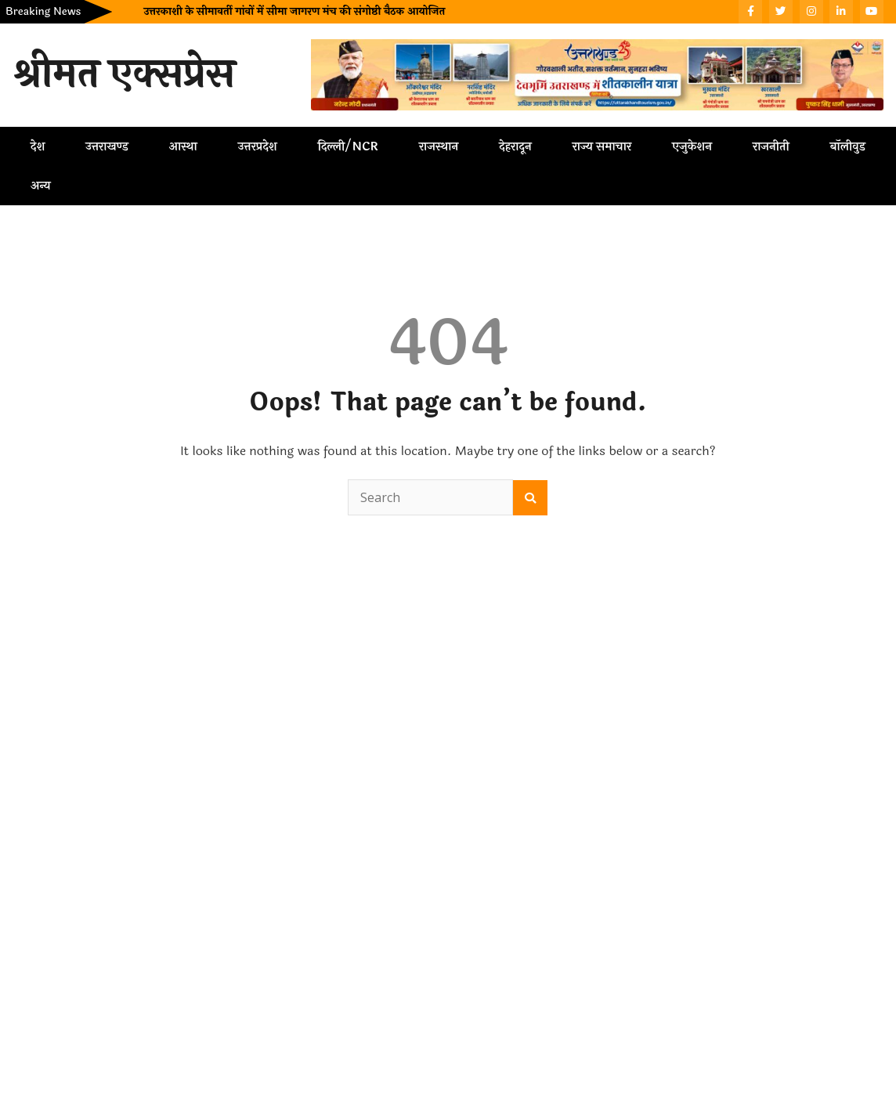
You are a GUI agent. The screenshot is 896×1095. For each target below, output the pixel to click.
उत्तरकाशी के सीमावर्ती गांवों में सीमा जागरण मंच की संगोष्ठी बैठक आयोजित (294, 11)
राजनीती (771, 146)
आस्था (183, 146)
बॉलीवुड (847, 146)
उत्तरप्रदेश (257, 146)
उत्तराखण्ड (106, 146)
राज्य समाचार (602, 146)
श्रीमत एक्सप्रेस (124, 74)
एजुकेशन (692, 146)
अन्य (41, 185)
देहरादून (515, 146)
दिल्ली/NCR (348, 146)
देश (38, 146)
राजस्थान (438, 146)
